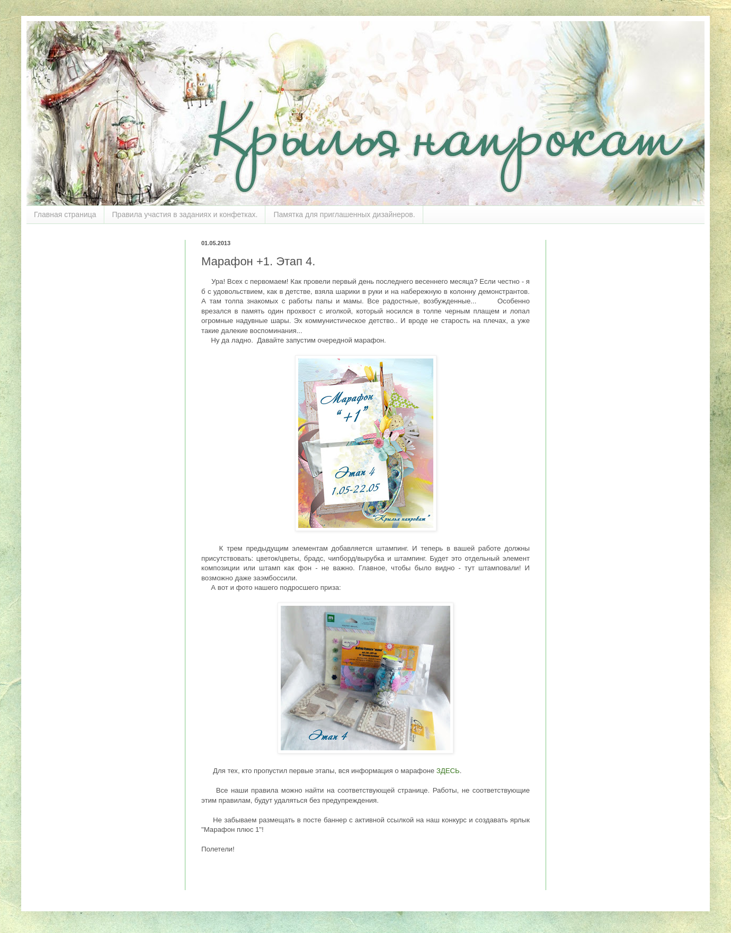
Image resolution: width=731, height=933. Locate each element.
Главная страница (65, 214)
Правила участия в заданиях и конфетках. (185, 214)
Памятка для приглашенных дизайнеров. (344, 214)
